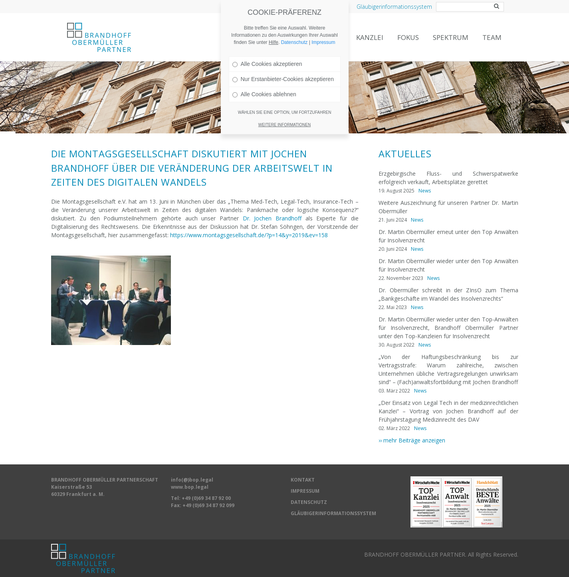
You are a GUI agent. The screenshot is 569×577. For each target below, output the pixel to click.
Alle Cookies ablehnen (264, 82)
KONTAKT (303, 479)
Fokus (408, 37)
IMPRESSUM (305, 491)
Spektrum (450, 37)
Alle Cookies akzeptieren (267, 51)
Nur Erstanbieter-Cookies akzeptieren (283, 66)
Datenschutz (294, 30)
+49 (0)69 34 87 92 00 (206, 498)
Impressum (323, 30)
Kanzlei (369, 37)
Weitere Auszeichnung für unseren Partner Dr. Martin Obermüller (448, 207)
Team (492, 37)
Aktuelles (405, 153)
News (424, 190)
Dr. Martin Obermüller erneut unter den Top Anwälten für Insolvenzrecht (448, 236)
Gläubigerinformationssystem (394, 6)
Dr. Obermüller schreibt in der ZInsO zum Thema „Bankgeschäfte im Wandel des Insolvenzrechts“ (448, 294)
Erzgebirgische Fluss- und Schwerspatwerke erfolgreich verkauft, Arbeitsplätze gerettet (448, 178)
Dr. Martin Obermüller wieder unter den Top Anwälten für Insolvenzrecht (448, 265)
